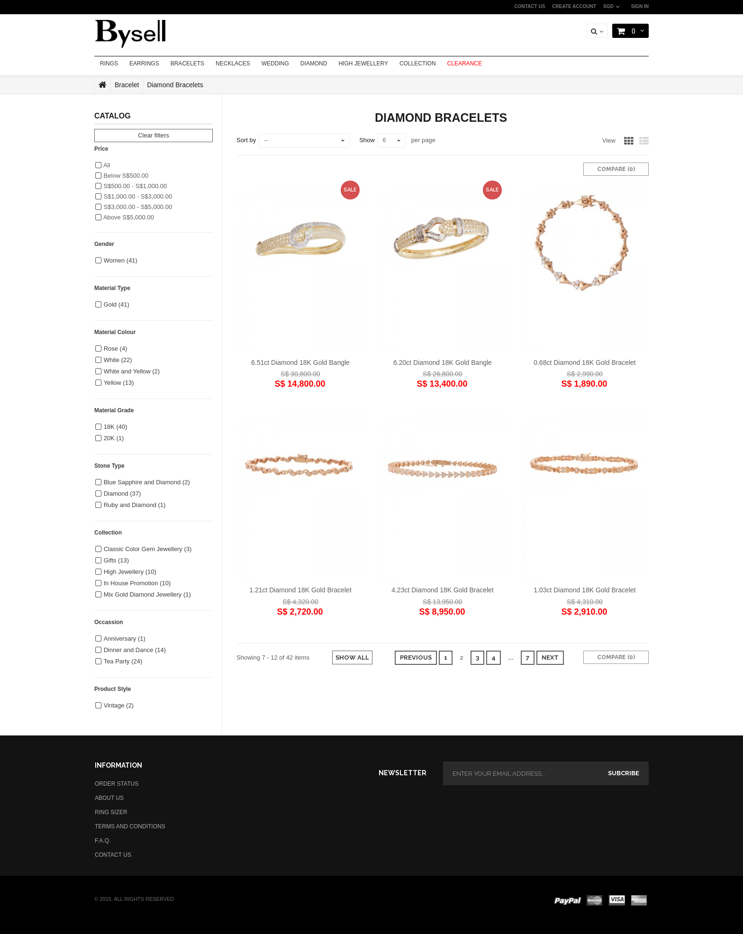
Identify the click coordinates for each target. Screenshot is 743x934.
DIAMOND (313, 63)
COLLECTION (417, 63)
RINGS (109, 63)
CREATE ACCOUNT (574, 6)
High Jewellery (130, 571)
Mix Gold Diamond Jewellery (147, 594)
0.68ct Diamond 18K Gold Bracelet (585, 362)
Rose (115, 348)
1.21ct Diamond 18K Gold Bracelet (300, 590)
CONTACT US (530, 6)
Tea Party (123, 661)
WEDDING (275, 63)
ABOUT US (109, 798)
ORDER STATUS (116, 783)
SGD (608, 6)
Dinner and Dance (135, 649)
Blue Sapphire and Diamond (147, 482)
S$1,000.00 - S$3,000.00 (133, 196)
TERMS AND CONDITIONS (130, 826)
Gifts (116, 560)
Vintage (119, 705)
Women (120, 260)
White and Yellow (132, 371)
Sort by (246, 140)
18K (115, 426)
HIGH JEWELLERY (363, 63)
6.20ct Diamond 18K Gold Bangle (442, 362)
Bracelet (127, 85)
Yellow (119, 382)
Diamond (122, 493)
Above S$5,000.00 (124, 217)
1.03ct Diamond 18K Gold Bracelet (585, 590)
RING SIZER (111, 812)
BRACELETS (187, 63)
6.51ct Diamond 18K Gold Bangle (300, 362)
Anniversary (124, 638)
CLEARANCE (464, 63)
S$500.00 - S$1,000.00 (131, 186)
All (102, 165)
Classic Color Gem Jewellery (148, 549)
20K (114, 438)
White (118, 359)
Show (367, 140)
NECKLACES (233, 63)
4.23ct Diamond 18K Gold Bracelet (442, 590)
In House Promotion (137, 583)
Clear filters (153, 135)
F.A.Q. (102, 840)
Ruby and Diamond (135, 504)
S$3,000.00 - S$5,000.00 (133, 206)
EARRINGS (144, 63)
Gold (116, 304)
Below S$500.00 (121, 175)
